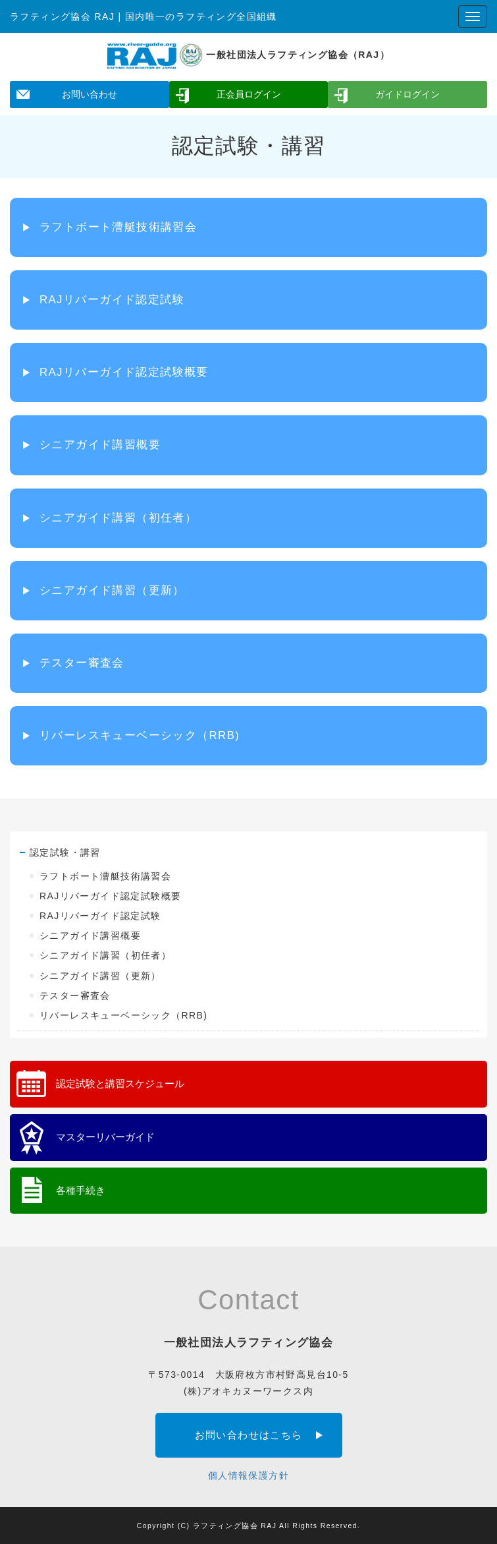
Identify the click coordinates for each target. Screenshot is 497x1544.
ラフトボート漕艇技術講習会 (118, 227)
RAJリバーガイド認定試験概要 (124, 372)
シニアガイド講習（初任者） (118, 518)
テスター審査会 (81, 663)
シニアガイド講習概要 (100, 444)
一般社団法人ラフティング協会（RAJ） (248, 54)
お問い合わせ (89, 94)
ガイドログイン (407, 94)
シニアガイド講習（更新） (112, 590)
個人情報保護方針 (248, 1475)
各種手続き (80, 1190)
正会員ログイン (249, 94)
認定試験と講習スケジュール (120, 1083)
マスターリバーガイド (105, 1137)
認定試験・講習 (65, 852)
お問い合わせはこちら (249, 1434)
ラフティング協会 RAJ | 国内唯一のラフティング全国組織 (143, 16)
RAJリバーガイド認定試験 (111, 299)
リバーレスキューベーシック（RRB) (139, 735)
